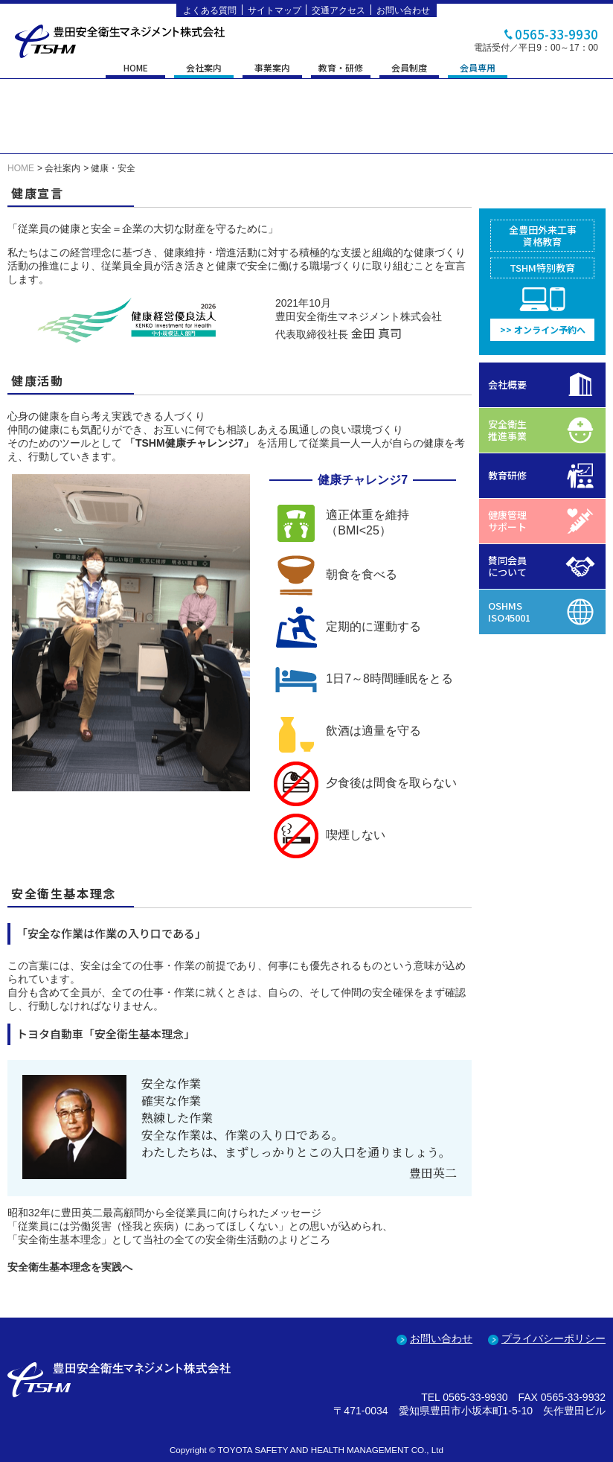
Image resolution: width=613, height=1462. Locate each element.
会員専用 (477, 68)
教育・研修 (340, 68)
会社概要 (507, 384)
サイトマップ (274, 10)
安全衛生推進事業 (507, 430)
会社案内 (204, 68)
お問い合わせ (403, 10)
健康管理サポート (507, 521)
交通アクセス (338, 10)
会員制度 (409, 68)
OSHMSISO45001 (509, 611)
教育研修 (507, 475)
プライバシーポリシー (553, 1338)
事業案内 (272, 68)
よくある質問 (210, 10)
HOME (135, 68)
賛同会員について (507, 566)
